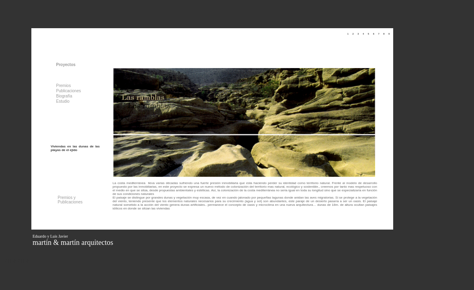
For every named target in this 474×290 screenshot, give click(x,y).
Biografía (64, 96)
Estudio (63, 101)
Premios (63, 85)
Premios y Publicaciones (70, 199)
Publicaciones (68, 91)
